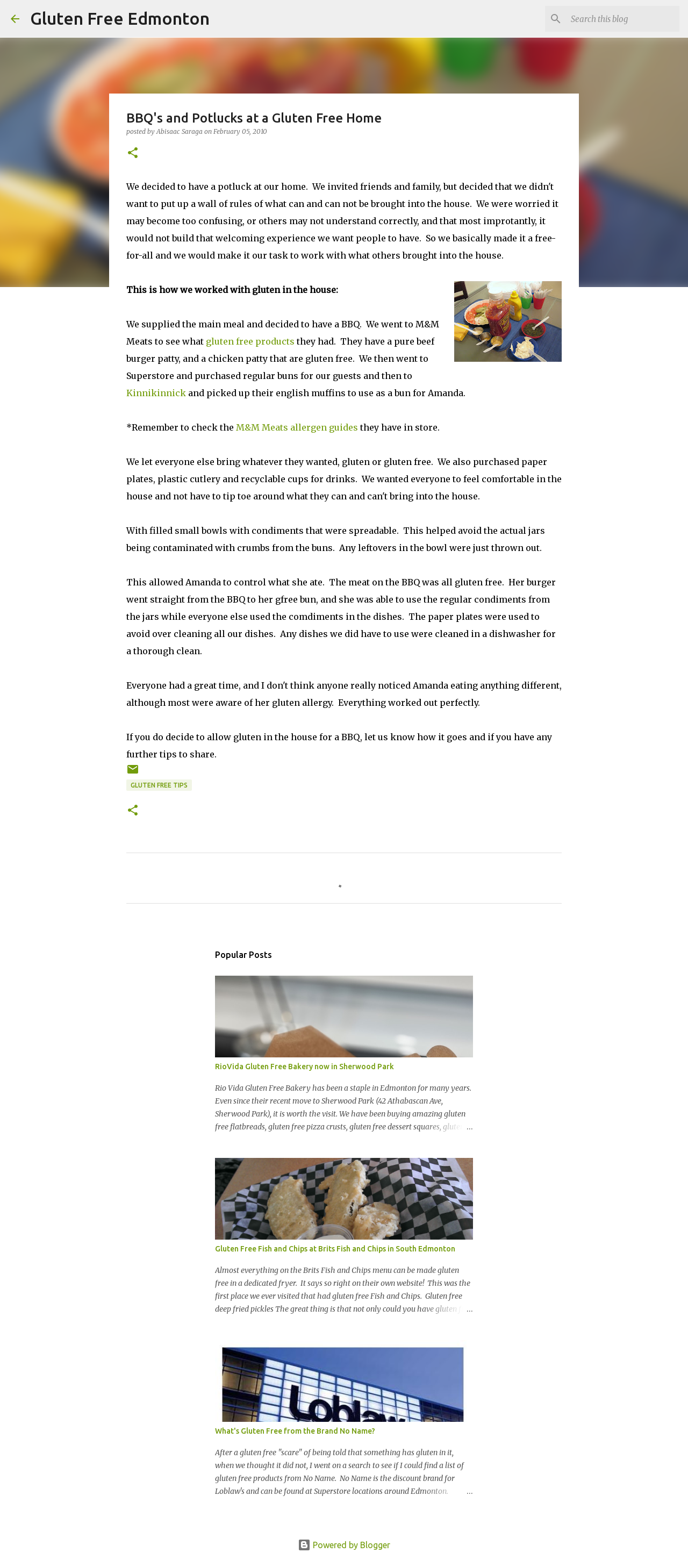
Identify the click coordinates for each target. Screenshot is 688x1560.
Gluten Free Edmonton (120, 18)
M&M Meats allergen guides (297, 427)
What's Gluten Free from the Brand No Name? (295, 1431)
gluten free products (250, 341)
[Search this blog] (623, 19)
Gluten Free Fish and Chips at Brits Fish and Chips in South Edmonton (335, 1248)
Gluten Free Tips (159, 785)
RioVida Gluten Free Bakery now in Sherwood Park (304, 1066)
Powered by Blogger (344, 1545)
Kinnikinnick (156, 393)
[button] (132, 153)
